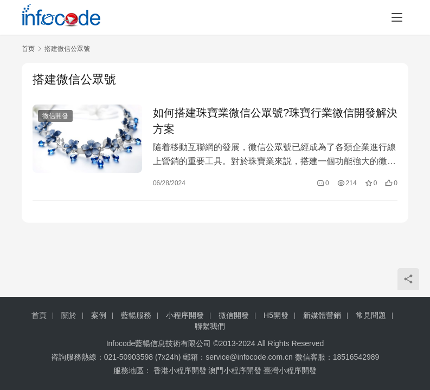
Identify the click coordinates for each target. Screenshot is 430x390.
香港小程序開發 (180, 370)
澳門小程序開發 (234, 370)
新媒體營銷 (322, 315)
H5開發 (276, 315)
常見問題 (371, 315)
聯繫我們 (210, 326)
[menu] (397, 17)
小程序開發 (185, 315)
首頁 (39, 315)
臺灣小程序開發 (290, 370)
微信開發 (55, 116)
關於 (68, 315)
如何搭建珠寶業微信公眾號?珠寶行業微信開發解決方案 (275, 121)
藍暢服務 (136, 315)
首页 (28, 49)
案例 (98, 315)
